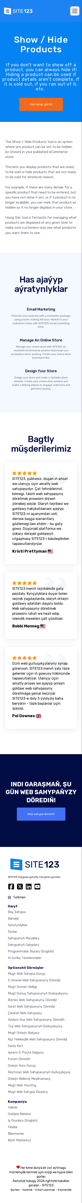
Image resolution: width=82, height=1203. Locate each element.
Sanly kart (15, 1046)
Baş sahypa (17, 912)
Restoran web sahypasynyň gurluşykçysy (39, 1072)
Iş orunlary (22, 1120)
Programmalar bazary (31, 951)
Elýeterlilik (65, 1189)
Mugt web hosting (22, 1085)
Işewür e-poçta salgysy (26, 1052)
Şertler (15, 1189)
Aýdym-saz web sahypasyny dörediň (36, 1020)
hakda (12, 1107)
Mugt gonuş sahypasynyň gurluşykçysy (38, 993)
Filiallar (13, 1127)
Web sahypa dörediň (41, 814)
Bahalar (13, 918)
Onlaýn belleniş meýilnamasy (29, 1079)
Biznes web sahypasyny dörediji (32, 1000)
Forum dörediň (19, 1059)
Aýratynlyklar (17, 925)
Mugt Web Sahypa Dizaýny (28, 1092)
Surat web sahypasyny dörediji (31, 1006)
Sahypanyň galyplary (23, 945)
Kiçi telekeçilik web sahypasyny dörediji (37, 1039)
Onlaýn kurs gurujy (22, 1066)
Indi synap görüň (41, 104)
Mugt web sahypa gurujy (26, 974)
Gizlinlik (28, 1189)
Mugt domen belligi (22, 987)
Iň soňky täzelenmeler (24, 958)
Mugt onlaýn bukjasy (23, 1033)
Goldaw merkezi (19, 1114)
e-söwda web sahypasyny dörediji (34, 980)
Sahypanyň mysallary (23, 938)
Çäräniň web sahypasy (25, 1013)
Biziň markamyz (19, 1140)
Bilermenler (16, 1134)
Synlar (12, 932)
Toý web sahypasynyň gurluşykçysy (35, 1026)
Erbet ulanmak (45, 1189)
